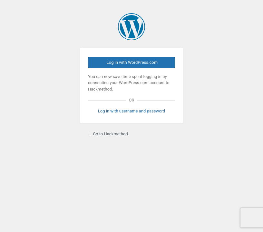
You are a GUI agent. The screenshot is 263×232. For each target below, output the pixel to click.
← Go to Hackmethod (108, 133)
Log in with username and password (131, 111)
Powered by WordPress (131, 26)
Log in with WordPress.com (132, 62)
